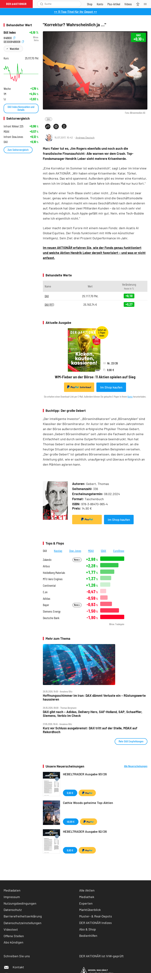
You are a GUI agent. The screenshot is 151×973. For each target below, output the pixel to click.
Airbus (46, 566)
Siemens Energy (52, 611)
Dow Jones (75, 551)
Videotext (11, 929)
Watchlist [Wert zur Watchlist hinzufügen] (14, 48)
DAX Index (10, 32)
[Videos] (128, 4)
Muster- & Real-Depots (95, 916)
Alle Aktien (87, 890)
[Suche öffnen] (41, 4)
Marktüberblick (90, 910)
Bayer (46, 605)
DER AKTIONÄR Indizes (95, 923)
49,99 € (71, 821)
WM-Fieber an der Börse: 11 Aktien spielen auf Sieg (95, 377)
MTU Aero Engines (53, 579)
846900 (9, 37)
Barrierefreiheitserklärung (23, 916)
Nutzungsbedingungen (20, 903)
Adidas (46, 598)
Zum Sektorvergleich (18, 149)
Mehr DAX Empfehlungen (131, 741)
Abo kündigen (13, 942)
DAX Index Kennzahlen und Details (21, 108)
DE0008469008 (14, 41)
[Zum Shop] (90, 4)
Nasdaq (58, 551)
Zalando (47, 560)
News (77, 559)
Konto (130, 396)
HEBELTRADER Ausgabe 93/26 (85, 774)
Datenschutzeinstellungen (22, 923)
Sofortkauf (79, 387)
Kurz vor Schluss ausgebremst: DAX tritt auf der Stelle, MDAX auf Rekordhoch (90, 730)
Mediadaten (12, 890)
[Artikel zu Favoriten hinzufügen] (64, 126)
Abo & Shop (87, 929)
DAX (48, 119)
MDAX (91, 551)
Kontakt (14, 967)
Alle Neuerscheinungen (135, 766)
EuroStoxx (118, 551)
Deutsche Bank (51, 618)
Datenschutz (13, 910)
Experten (86, 903)
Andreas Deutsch (85, 137)
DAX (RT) (49, 304)
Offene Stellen (14, 936)
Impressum (12, 897)
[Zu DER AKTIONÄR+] (113, 4)
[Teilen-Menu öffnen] (47, 126)
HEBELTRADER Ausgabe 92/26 (85, 831)
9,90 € (70, 793)
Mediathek (86, 897)
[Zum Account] (100, 4)
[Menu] (146, 4)
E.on (45, 592)
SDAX (103, 551)
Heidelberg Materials (54, 573)
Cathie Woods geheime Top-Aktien (88, 803)
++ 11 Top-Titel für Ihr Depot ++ (75, 12)
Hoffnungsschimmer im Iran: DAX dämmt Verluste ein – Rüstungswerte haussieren (94, 697)
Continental (49, 585)
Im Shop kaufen (111, 387)
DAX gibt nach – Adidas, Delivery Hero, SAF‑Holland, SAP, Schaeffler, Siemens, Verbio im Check (92, 713)
